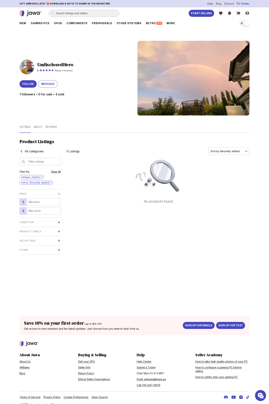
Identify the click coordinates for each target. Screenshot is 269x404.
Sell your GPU (86, 356)
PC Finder (243, 3)
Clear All (56, 166)
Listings (25, 121)
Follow (28, 78)
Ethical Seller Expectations (94, 373)
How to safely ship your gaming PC (216, 371)
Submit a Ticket (146, 362)
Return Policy (86, 368)
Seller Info (84, 362)
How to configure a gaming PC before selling (218, 363)
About (38, 121)
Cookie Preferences (76, 391)
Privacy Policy (52, 391)
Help (210, 3)
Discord (229, 3)
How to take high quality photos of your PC (221, 356)
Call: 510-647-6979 (148, 379)
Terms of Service (30, 391)
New (23, 23)
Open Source (99, 391)
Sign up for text (230, 320)
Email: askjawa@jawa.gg (151, 373)
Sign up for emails (198, 320)
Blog (218, 3)
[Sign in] (247, 13)
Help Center (144, 356)
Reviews (51, 121)
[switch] (244, 23)
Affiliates (25, 362)
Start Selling (201, 13)
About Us (25, 356)
